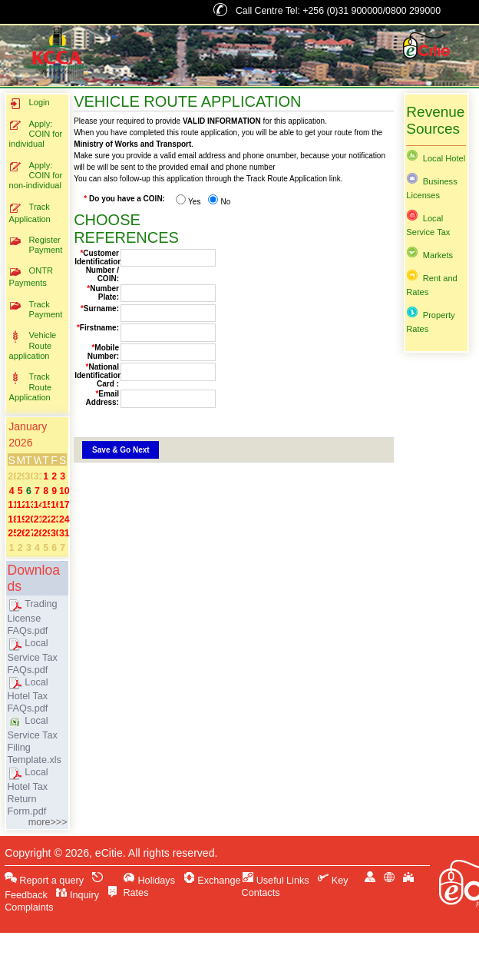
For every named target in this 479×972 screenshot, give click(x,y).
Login (29, 103)
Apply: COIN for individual (36, 134)
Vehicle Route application (33, 345)
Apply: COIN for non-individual (36, 176)
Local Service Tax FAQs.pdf (33, 656)
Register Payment (36, 244)
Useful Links (275, 880)
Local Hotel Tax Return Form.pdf (28, 792)
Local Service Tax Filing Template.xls (34, 740)
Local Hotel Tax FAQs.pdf (28, 696)
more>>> (48, 822)
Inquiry (77, 895)
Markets (429, 255)
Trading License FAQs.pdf (33, 617)
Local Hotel (435, 158)
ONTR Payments (31, 276)
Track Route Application (30, 387)
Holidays (149, 880)
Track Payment (36, 309)
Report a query (44, 880)
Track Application (30, 213)
